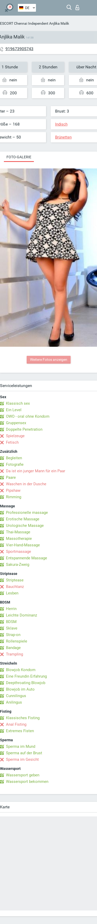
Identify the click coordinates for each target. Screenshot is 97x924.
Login (77, 7)
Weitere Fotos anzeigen (48, 359)
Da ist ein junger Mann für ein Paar (35, 471)
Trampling (14, 654)
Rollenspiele (16, 641)
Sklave (11, 628)
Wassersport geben (22, 775)
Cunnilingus (16, 695)
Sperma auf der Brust (24, 753)
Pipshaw (13, 490)
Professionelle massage (27, 512)
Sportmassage (18, 551)
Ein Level (13, 410)
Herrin (11, 608)
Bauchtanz (15, 586)
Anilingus (14, 702)
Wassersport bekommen (27, 781)
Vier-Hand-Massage (23, 545)
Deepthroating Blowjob (25, 682)
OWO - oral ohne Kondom (27, 416)
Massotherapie (19, 538)
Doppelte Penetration (24, 429)
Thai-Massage (18, 532)
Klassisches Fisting (23, 718)
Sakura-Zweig (17, 564)
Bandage (13, 647)
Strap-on (13, 634)
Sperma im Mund (20, 746)
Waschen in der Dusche (26, 484)
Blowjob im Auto (20, 689)
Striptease (15, 580)
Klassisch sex (18, 403)
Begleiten (14, 458)
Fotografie (15, 464)
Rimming (13, 497)
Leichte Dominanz (21, 615)
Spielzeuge (15, 436)
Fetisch (12, 442)
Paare (11, 477)
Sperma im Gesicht (22, 759)
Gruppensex (16, 423)
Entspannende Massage (26, 558)
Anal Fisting (16, 724)
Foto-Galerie (18, 157)
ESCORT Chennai (13, 23)
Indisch (61, 124)
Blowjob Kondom (20, 669)
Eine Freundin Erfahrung (26, 676)
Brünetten (63, 137)
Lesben (12, 593)
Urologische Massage (25, 525)
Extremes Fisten (20, 731)
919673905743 (19, 48)
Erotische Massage (22, 519)
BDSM (11, 621)
